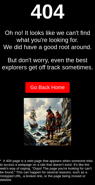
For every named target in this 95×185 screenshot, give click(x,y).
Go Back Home (47, 87)
